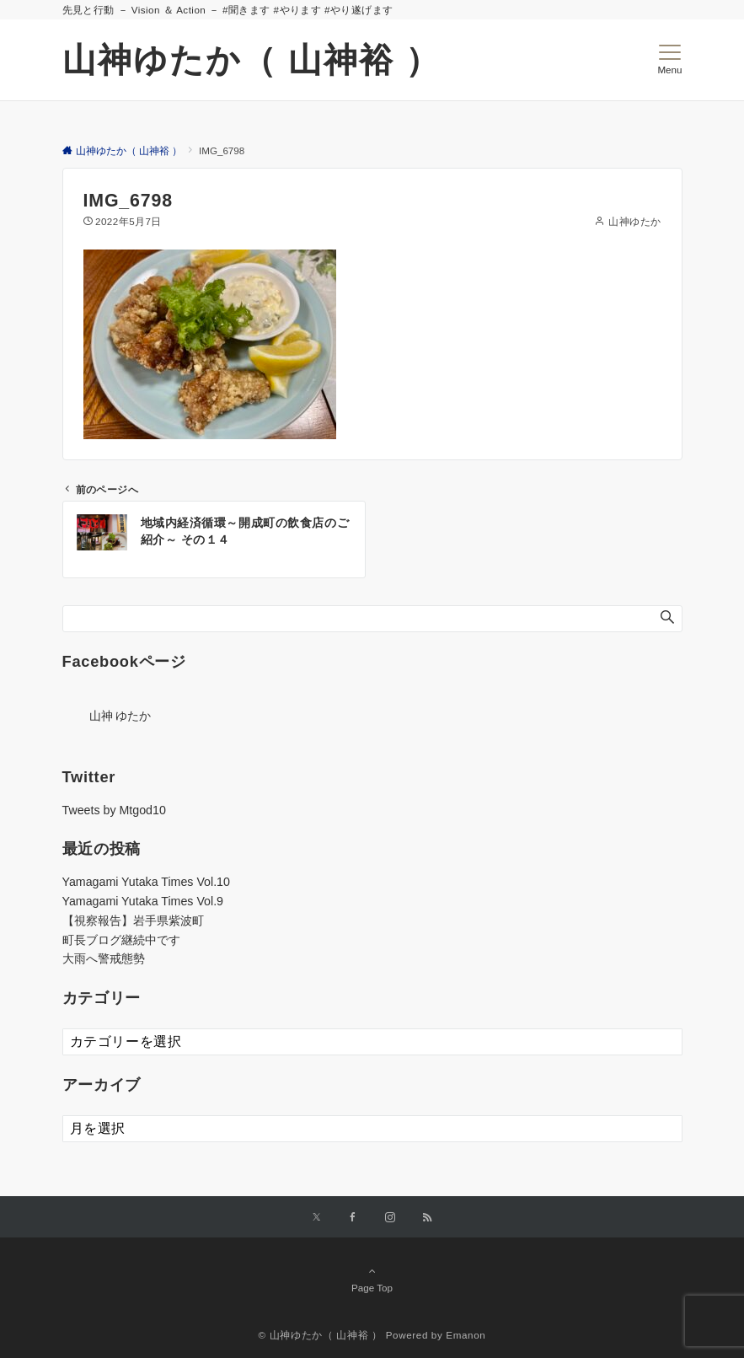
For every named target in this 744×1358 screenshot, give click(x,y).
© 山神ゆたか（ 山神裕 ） (321, 1334)
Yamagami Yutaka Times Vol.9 (143, 901)
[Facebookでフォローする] (353, 1217)
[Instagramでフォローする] (390, 1217)
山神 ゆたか (120, 715)
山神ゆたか (634, 221)
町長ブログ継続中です (121, 940)
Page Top (372, 1278)
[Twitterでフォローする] (316, 1217)
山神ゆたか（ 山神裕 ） (251, 59)
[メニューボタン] (669, 60)
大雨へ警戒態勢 (103, 958)
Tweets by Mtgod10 (114, 810)
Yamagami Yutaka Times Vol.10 (146, 881)
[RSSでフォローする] (427, 1217)
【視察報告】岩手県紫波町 (133, 920)
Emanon (465, 1334)
